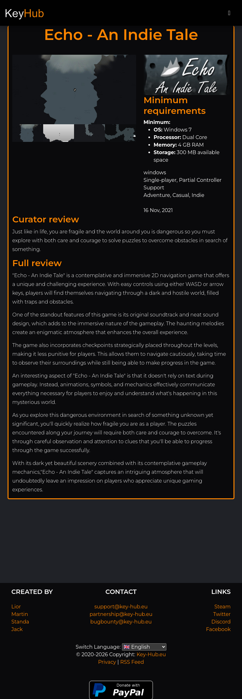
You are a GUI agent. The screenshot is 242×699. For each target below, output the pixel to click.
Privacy (107, 662)
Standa (20, 622)
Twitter (222, 614)
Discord (221, 622)
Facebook (218, 629)
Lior (16, 607)
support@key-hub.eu (120, 607)
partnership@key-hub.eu (121, 614)
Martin (19, 614)
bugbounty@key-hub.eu (121, 622)
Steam (222, 607)
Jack (17, 629)
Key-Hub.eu (151, 654)
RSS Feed (132, 662)
